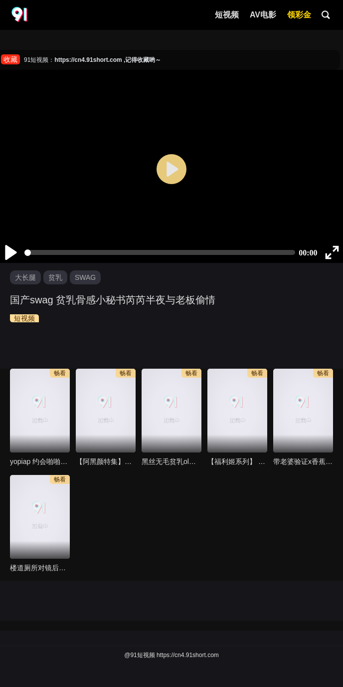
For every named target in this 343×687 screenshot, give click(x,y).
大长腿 (25, 277)
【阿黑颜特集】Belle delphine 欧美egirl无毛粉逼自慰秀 (106, 461)
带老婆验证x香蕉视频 (303, 461)
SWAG (85, 277)
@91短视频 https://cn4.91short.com (171, 655)
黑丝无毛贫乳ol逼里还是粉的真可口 (171, 461)
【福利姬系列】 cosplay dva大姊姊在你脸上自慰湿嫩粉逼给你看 (237, 461)
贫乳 (55, 277)
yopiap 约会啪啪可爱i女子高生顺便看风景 (40, 461)
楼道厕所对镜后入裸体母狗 (40, 568)
